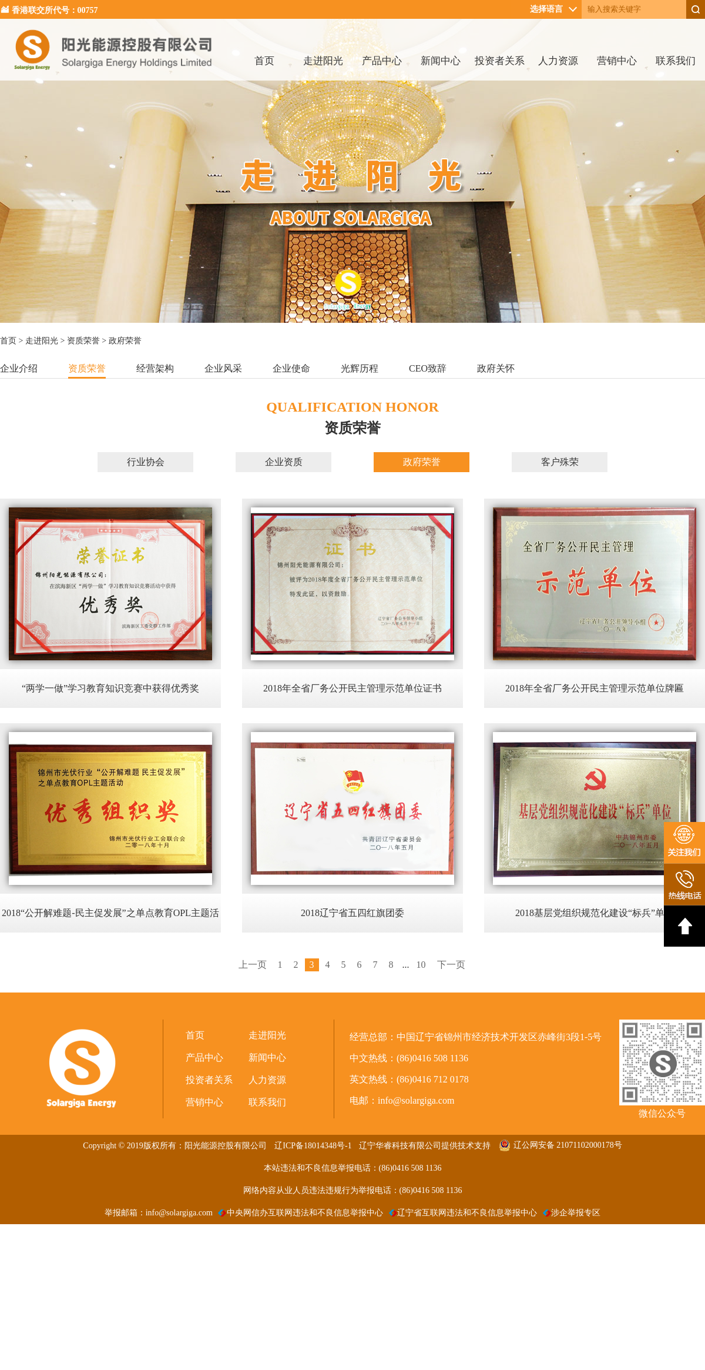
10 (421, 965)
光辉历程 (359, 368)
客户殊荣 (560, 462)
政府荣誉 (422, 462)
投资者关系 (500, 60)
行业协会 (145, 462)
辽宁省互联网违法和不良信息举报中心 (463, 1212)
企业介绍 (19, 368)
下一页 (451, 965)
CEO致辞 (427, 368)
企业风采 (223, 368)
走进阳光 (323, 60)
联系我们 (676, 60)
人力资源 (558, 60)
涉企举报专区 (572, 1212)
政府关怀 (496, 368)
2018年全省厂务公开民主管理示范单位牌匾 (594, 688)
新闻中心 (441, 60)
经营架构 (155, 368)
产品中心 (382, 60)
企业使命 (291, 368)
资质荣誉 (83, 340)
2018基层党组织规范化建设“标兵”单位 (594, 913)
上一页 (253, 965)
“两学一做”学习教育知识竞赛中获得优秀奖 (110, 688)
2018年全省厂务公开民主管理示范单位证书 (352, 688)
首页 (264, 60)
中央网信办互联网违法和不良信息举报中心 (300, 1212)
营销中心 (617, 60)
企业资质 (284, 462)
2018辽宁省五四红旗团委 (352, 913)
